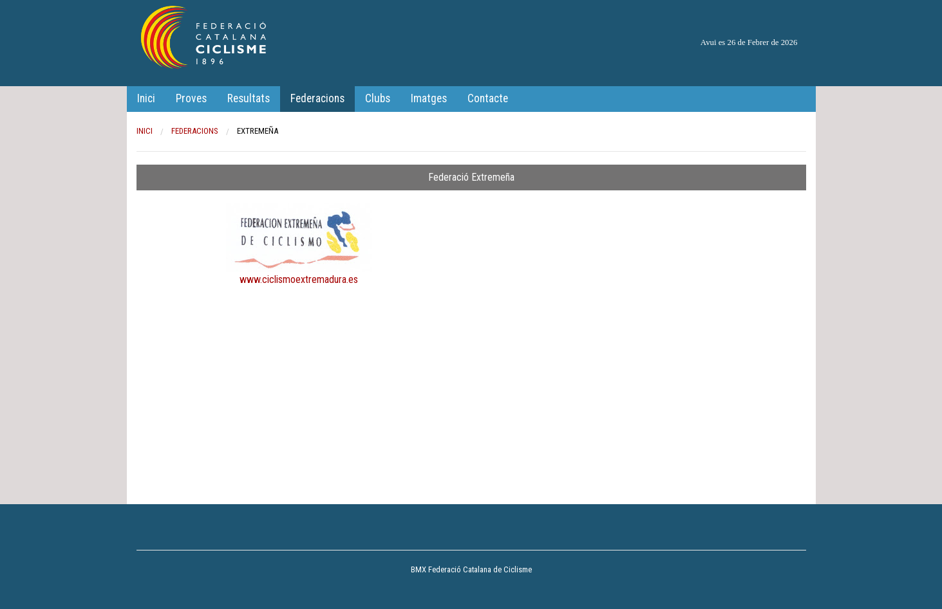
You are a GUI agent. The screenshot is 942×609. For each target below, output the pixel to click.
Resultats (248, 98)
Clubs (377, 98)
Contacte (487, 98)
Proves (191, 98)
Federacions (317, 98)
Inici (146, 98)
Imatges (429, 98)
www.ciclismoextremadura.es (299, 279)
